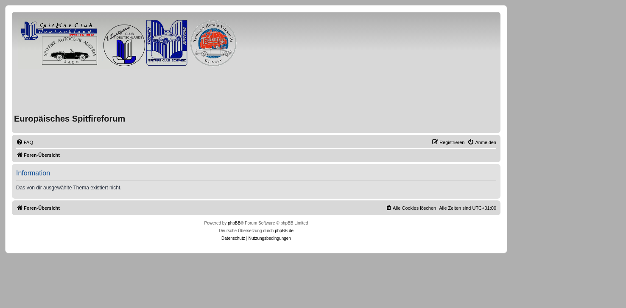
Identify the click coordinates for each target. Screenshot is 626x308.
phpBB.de (284, 230)
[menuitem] (24, 142)
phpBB (234, 223)
